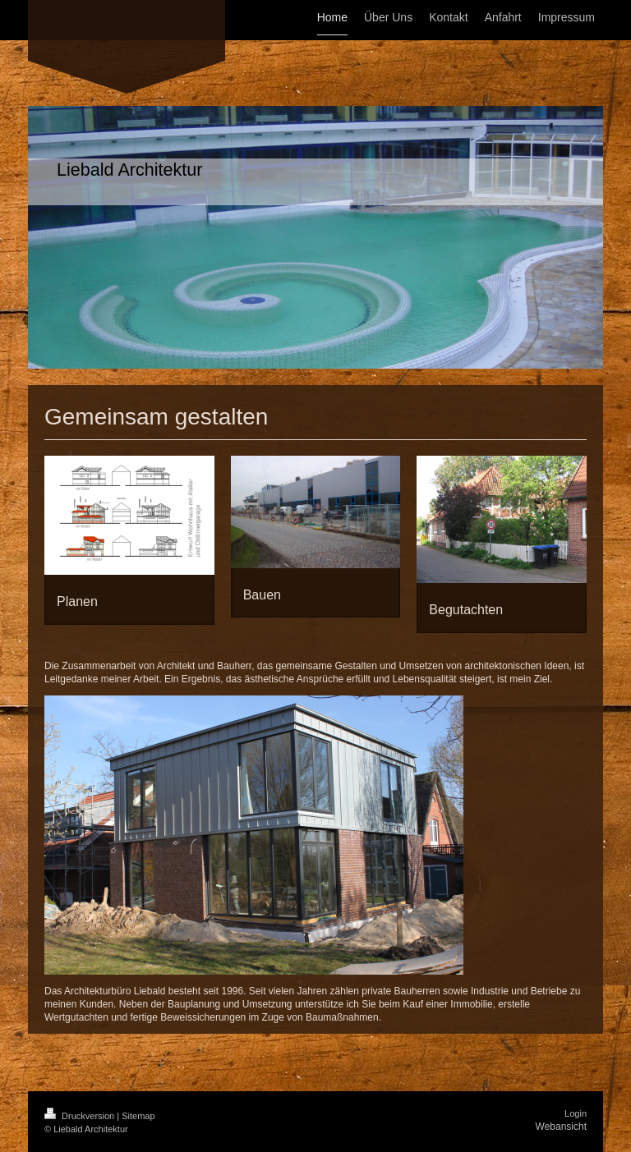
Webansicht (561, 1126)
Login (575, 1113)
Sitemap (138, 1116)
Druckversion (80, 1116)
